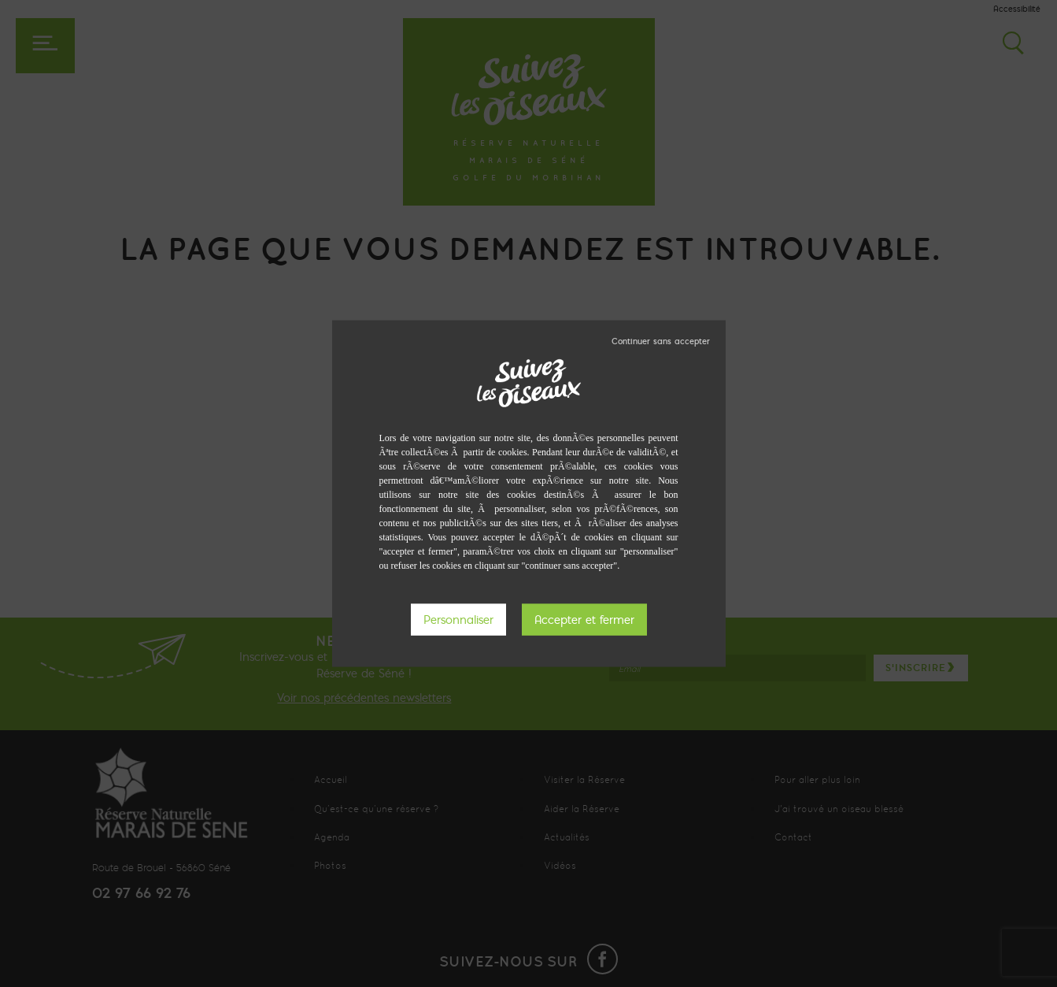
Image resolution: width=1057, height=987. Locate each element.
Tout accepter (584, 619)
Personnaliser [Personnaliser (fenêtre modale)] (458, 619)
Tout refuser (661, 340)
